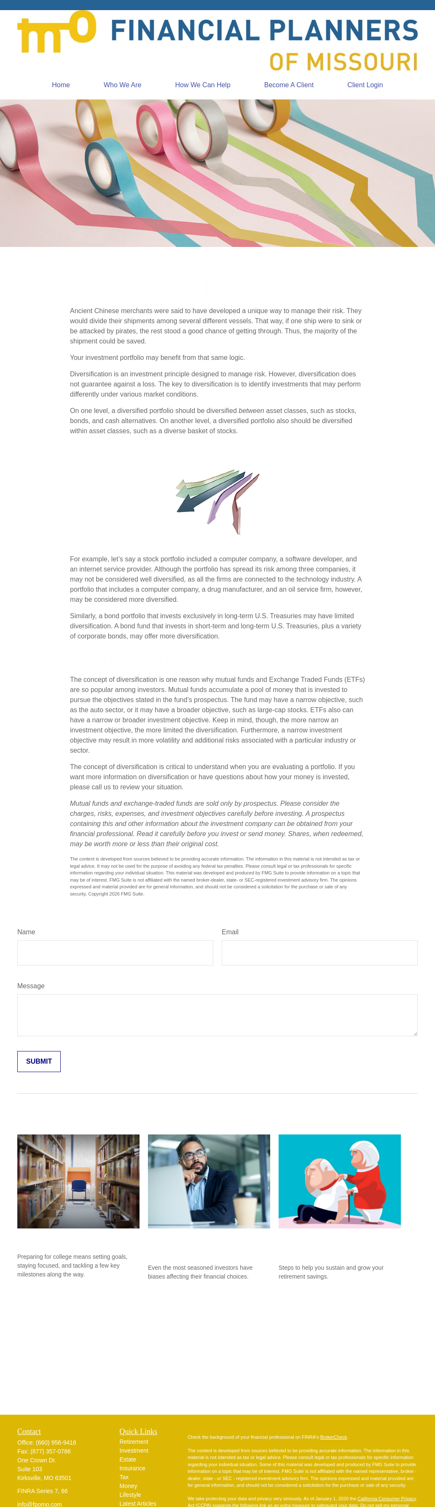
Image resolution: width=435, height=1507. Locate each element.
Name (26, 932)
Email (230, 932)
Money (128, 1486)
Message (31, 985)
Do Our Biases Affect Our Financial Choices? (196, 1243)
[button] (61, 85)
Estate (128, 1459)
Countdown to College (59, 1237)
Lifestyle (130, 1494)
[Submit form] (39, 1061)
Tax (124, 1477)
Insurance (132, 1468)
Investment (134, 1450)
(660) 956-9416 (56, 1442)
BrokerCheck (333, 1437)
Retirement (134, 1441)
